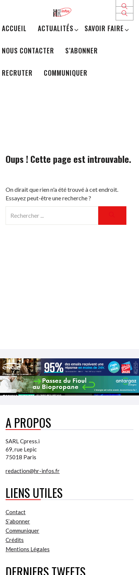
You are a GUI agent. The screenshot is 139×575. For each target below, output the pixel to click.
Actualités (55, 28)
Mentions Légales (28, 549)
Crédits (15, 539)
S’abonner (81, 50)
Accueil (14, 28)
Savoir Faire (104, 28)
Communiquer (65, 73)
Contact (16, 512)
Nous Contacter (28, 50)
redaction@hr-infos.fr (33, 470)
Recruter (17, 73)
